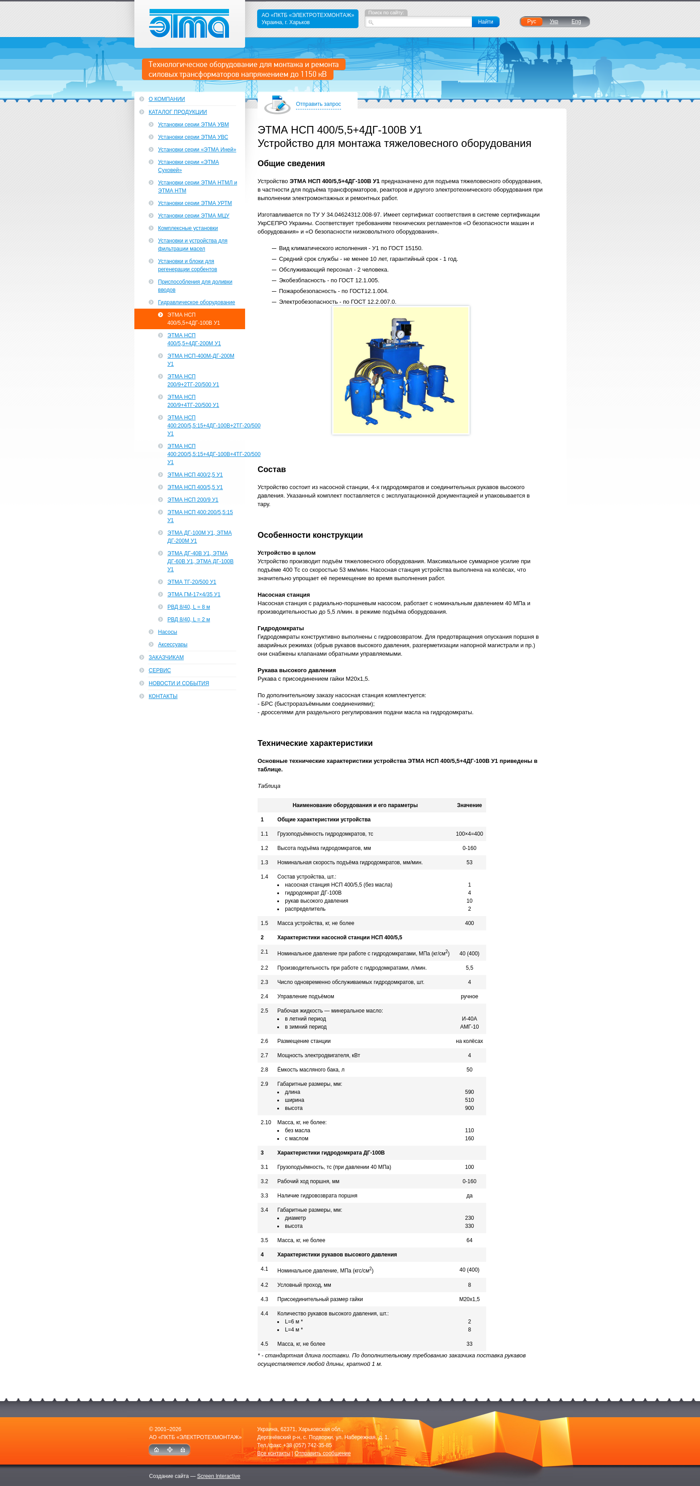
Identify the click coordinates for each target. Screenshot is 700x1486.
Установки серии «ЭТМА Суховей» (188, 166)
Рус (531, 21)
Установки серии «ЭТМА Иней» (197, 150)
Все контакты (273, 1453)
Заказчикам (166, 657)
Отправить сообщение (323, 1453)
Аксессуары (173, 644)
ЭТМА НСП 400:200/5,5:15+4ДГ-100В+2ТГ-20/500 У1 (206, 425)
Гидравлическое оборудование (196, 302)
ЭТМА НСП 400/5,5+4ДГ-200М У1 (194, 339)
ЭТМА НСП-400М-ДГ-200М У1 (200, 360)
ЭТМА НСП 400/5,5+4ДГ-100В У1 (193, 319)
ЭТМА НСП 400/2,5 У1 (195, 475)
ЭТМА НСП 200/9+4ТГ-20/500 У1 (193, 401)
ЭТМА (190, 24)
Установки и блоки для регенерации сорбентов (187, 265)
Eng (576, 21)
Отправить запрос (318, 104)
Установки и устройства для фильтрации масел (193, 245)
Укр (554, 21)
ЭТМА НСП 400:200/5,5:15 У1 (200, 516)
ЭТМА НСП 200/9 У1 (192, 500)
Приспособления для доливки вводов (195, 286)
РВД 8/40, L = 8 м (188, 607)
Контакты (163, 696)
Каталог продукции (178, 112)
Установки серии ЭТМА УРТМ (195, 203)
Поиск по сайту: (386, 12)
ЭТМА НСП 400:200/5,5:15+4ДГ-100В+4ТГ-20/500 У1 (206, 454)
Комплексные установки (188, 228)
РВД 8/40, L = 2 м (188, 619)
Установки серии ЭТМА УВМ (193, 124)
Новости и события (179, 683)
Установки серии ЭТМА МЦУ (193, 216)
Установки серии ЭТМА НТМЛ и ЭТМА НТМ (197, 187)
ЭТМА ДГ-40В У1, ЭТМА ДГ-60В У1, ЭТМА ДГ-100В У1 (200, 561)
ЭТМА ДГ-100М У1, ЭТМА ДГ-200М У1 (199, 537)
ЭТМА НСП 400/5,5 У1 (195, 487)
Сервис (160, 670)
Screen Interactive (219, 1476)
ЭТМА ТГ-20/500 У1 (191, 582)
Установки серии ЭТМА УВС (193, 137)
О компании (167, 99)
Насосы (167, 632)
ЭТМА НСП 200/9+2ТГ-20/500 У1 (193, 380)
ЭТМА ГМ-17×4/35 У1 (194, 594)
